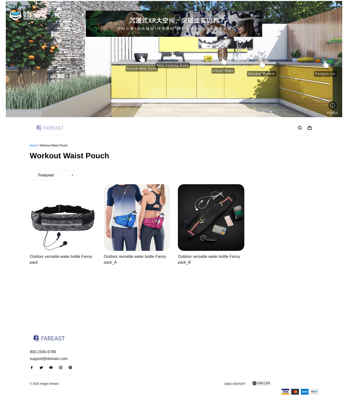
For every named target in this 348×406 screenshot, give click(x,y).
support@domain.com (49, 359)
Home (33, 145)
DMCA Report (235, 384)
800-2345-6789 (43, 352)
